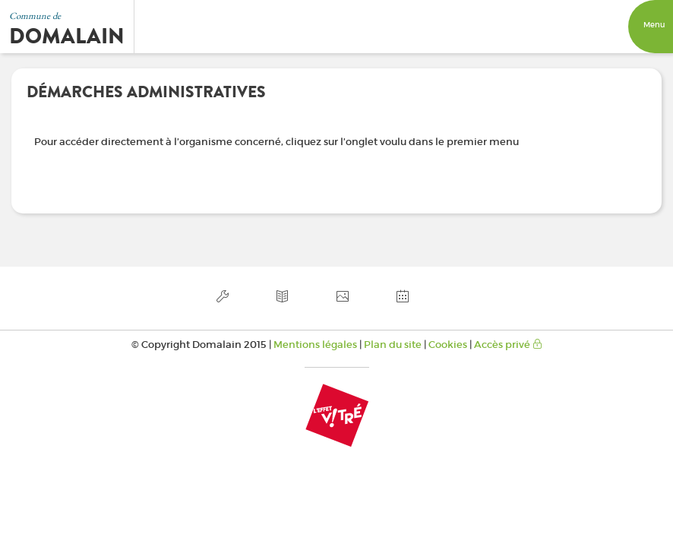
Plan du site (393, 344)
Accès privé (508, 344)
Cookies (447, 344)
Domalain (67, 36)
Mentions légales (315, 344)
